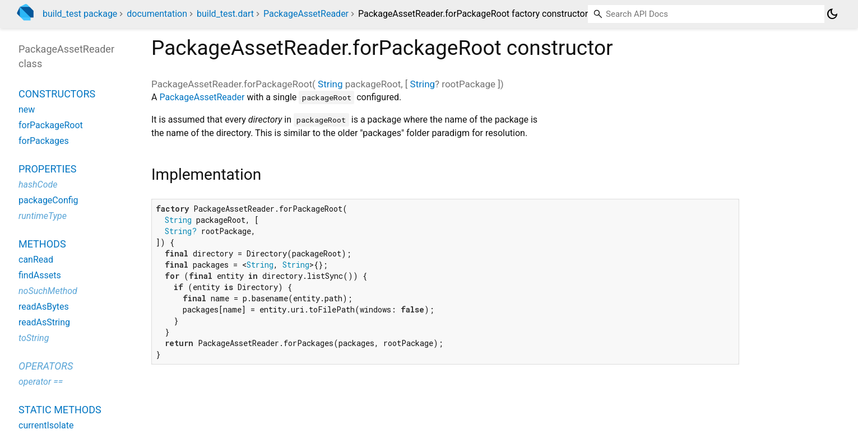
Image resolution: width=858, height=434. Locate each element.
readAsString (44, 322)
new (26, 109)
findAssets (39, 275)
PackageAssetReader (306, 13)
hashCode (37, 184)
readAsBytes (43, 306)
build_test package (80, 13)
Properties (47, 169)
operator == (40, 381)
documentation (157, 13)
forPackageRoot (50, 125)
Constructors (56, 94)
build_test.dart (225, 13)
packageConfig (48, 200)
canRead (35, 259)
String (330, 84)
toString (33, 338)
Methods (42, 244)
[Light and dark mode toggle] (832, 14)
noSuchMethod (47, 291)
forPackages (43, 141)
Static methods (59, 410)
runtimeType (42, 216)
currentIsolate (46, 425)
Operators (45, 366)
